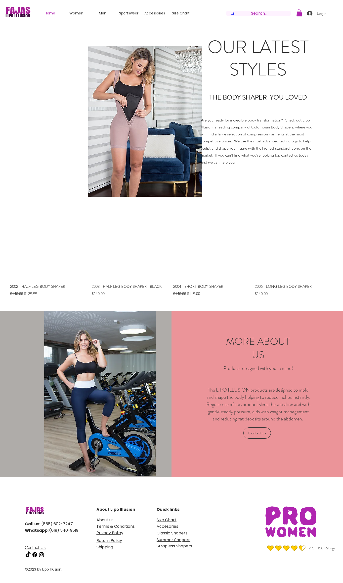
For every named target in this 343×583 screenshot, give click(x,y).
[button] (299, 12)
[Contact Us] (40, 547)
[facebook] (35, 554)
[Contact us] (257, 433)
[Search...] (259, 13)
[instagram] (41, 554)
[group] (171, 252)
